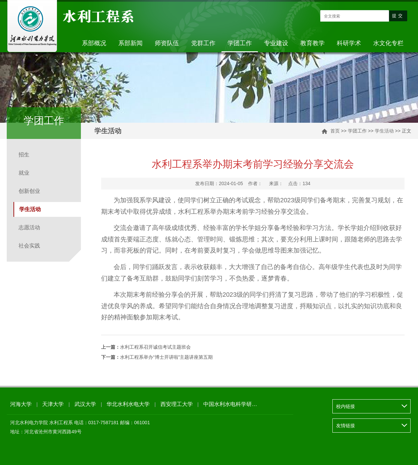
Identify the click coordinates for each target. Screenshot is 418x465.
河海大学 (21, 404)
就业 (24, 173)
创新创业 (29, 191)
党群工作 (203, 43)
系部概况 (94, 43)
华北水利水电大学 (128, 404)
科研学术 (349, 43)
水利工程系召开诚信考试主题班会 (146, 347)
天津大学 (53, 404)
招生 (24, 154)
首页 (335, 131)
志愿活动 (29, 227)
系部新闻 (130, 43)
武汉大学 (85, 404)
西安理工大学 (176, 404)
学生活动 (384, 131)
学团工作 (240, 43)
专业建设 (276, 43)
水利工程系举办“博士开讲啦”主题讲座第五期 (157, 357)
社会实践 (29, 246)
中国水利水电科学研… (230, 404)
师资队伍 (167, 43)
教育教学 (312, 43)
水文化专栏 (388, 43)
